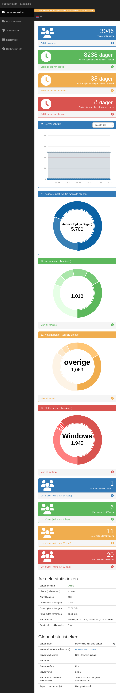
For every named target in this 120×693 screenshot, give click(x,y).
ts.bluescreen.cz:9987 (85, 649)
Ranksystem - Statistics (16, 3)
